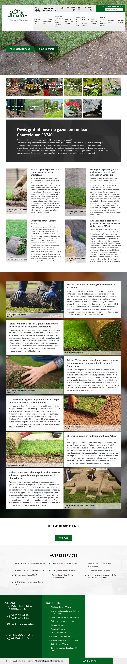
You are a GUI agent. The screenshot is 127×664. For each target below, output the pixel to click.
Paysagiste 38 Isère (111, 21)
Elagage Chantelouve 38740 (26, 575)
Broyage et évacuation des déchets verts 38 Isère (59, 21)
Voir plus (63, 538)
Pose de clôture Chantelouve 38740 (29, 570)
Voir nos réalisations (20, 49)
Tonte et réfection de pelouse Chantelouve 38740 (99, 564)
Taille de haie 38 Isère (77, 21)
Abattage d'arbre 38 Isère (37, 21)
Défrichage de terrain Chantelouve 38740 (29, 583)
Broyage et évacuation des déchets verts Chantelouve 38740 (102, 576)
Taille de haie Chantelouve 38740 (64, 563)
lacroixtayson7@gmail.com (17, 20)
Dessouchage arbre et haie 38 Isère (47, 21)
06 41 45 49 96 (85, 8)
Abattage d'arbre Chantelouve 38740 (30, 563)
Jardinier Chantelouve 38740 (99, 570)
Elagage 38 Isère (57, 625)
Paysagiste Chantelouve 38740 (63, 570)
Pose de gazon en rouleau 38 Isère (103, 21)
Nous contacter (46, 49)
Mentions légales (42, 661)
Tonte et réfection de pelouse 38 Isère (85, 21)
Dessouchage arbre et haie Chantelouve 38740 (62, 576)
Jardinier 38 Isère (121, 21)
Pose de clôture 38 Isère (94, 21)
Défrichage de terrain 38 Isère (69, 21)
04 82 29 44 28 (68, 8)
